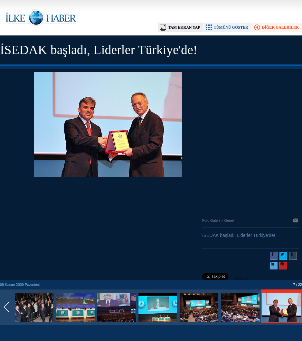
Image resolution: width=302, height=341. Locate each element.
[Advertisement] (108, 195)
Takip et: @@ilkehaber (225, 279)
